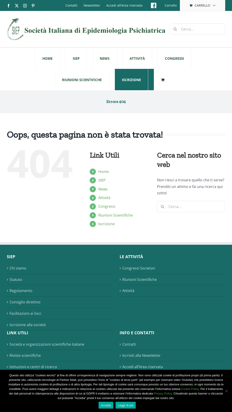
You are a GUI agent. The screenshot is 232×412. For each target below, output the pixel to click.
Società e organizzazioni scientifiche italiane (47, 344)
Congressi (106, 206)
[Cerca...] (197, 29)
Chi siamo (18, 268)
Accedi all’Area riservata (142, 366)
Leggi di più (126, 405)
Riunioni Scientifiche (115, 215)
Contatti (129, 344)
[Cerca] (175, 29)
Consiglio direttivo (25, 302)
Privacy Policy (163, 393)
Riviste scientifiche (25, 355)
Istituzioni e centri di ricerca (33, 366)
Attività (104, 197)
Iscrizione (106, 223)
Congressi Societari (138, 268)
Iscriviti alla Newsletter (141, 355)
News (103, 189)
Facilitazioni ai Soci (25, 313)
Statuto (16, 279)
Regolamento (21, 290)
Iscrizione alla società (28, 324)
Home (103, 171)
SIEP (102, 180)
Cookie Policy (190, 389)
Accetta (106, 405)
